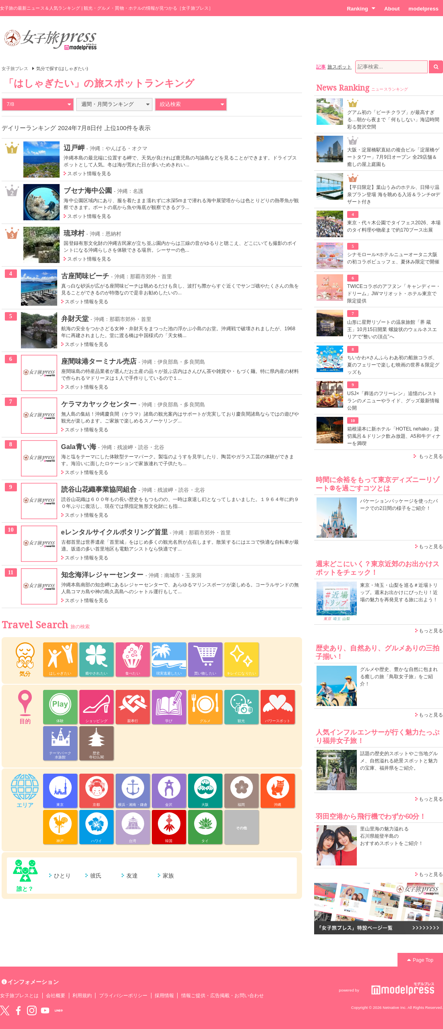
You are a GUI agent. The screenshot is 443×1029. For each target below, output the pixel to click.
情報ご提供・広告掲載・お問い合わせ (222, 995)
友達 (132, 875)
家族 (168, 875)
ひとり (62, 875)
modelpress (423, 9)
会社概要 (55, 995)
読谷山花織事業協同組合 (99, 489)
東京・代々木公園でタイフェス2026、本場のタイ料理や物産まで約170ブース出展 (394, 226)
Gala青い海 (78, 446)
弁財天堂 (75, 318)
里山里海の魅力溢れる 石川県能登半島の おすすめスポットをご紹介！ (391, 836)
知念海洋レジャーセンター (102, 574)
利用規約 (82, 995)
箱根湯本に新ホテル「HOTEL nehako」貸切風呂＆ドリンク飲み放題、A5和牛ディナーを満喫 (394, 436)
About (392, 9)
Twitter (5, 1010)
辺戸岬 (74, 147)
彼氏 (95, 875)
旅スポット (339, 67)
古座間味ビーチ (85, 276)
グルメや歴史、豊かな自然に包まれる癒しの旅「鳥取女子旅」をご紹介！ (399, 677)
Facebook (18, 1010)
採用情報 (164, 995)
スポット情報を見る (89, 173)
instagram (32, 1010)
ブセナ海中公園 (88, 190)
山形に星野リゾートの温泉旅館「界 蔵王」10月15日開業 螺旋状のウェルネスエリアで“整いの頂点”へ (392, 329)
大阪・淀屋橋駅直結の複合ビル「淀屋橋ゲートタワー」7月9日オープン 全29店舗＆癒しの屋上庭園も (393, 157)
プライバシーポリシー (123, 995)
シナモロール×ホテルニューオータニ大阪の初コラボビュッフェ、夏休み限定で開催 (393, 258)
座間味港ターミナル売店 (99, 361)
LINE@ (59, 1010)
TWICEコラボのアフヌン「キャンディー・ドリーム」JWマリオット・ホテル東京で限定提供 (394, 294)
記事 (321, 67)
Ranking (361, 8)
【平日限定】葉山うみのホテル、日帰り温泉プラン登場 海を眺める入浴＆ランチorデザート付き (393, 194)
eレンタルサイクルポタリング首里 (114, 532)
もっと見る (431, 456)
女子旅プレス (15, 68)
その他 (241, 828)
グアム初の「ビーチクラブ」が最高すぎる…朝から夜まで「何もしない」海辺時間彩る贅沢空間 (393, 120)
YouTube (45, 1010)
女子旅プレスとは (19, 995)
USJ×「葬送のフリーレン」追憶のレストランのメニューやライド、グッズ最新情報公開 (393, 401)
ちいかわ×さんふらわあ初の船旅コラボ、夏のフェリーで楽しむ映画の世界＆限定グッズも (393, 365)
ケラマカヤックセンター (99, 404)
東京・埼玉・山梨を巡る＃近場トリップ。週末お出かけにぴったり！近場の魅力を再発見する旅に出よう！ (399, 592)
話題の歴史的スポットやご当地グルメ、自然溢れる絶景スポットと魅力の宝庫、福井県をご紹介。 (399, 761)
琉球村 (74, 233)
